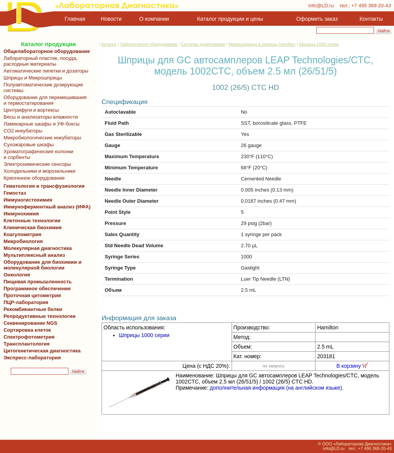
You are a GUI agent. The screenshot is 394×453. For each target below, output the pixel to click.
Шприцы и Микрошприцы (31, 78)
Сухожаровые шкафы (27, 144)
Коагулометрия (22, 234)
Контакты (371, 19)
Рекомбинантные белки (31, 309)
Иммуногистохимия (26, 200)
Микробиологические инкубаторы (41, 138)
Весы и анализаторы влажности (39, 117)
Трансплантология (25, 344)
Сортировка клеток (26, 330)
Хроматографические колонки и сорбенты (37, 154)
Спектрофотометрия (29, 337)
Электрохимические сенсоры (36, 164)
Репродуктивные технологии (38, 316)
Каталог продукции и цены (229, 19)
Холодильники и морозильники (38, 171)
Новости (111, 19)
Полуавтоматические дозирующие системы (42, 87)
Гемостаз (15, 193)
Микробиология (23, 241)
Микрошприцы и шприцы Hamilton (262, 44)
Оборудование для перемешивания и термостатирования (44, 100)
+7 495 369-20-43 (371, 5)
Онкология (17, 275)
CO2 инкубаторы (21, 131)
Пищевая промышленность (38, 281)
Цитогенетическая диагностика (40, 351)
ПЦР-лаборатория (24, 302)
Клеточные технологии (30, 220)
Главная (75, 19)
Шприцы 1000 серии (319, 44)
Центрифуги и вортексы (30, 110)
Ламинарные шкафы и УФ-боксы (40, 124)
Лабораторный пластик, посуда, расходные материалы (39, 61)
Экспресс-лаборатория (32, 357)
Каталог (109, 44)
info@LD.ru (321, 5)
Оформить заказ (317, 19)
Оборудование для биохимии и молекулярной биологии (41, 265)
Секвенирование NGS (29, 323)
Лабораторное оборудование (148, 44)
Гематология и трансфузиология (43, 186)
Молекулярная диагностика (36, 248)
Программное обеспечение (37, 288)
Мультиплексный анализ (34, 255)
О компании (153, 19)
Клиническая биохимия (31, 227)
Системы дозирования (203, 44)
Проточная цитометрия (31, 295)
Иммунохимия (21, 214)
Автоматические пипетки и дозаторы (44, 71)
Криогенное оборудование (33, 178)
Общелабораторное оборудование (45, 51)
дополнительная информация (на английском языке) (276, 388)
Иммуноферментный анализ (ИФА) (45, 207)
